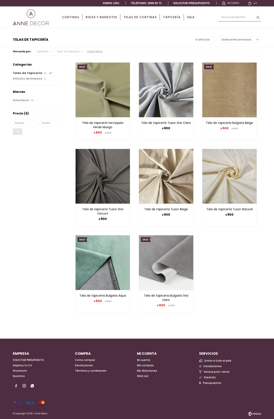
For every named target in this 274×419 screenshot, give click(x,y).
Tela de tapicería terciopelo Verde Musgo (103, 125)
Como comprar (85, 360)
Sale (191, 17)
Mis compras (145, 365)
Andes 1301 (111, 3)
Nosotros (19, 376)
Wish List (143, 376)
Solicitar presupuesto (191, 3)
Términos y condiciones (90, 370)
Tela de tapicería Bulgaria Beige (229, 123)
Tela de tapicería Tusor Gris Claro (166, 123)
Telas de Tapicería (68, 51)
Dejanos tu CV (22, 365)
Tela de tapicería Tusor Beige (166, 209)
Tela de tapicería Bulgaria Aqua (102, 295)
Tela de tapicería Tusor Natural (229, 209)
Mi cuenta (143, 360)
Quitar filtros (95, 51)
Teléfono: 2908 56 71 (146, 3)
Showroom (20, 370)
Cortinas (70, 17)
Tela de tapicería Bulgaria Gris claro (166, 297)
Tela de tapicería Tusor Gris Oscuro (102, 211)
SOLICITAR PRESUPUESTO (28, 360)
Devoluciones (84, 365)
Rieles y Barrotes (101, 17)
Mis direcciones (147, 370)
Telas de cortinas (140, 17)
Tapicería (172, 17)
